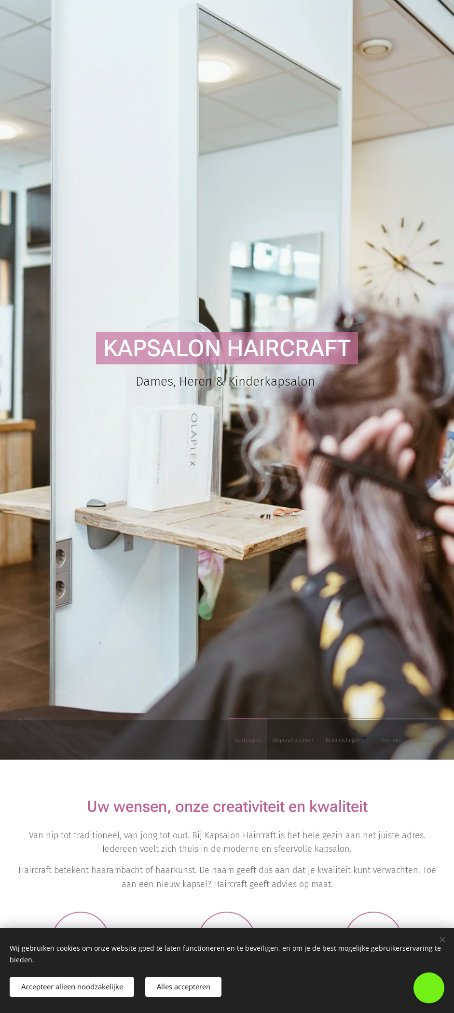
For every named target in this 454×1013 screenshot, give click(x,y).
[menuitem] (352, 740)
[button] (428, 987)
